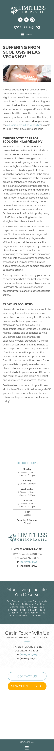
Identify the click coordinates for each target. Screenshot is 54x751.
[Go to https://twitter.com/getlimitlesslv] (26, 20)
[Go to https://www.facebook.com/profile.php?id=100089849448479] (20, 20)
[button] (27, 676)
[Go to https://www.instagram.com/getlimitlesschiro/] (32, 20)
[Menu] (27, 748)
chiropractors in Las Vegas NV (24, 125)
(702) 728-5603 (27, 27)
